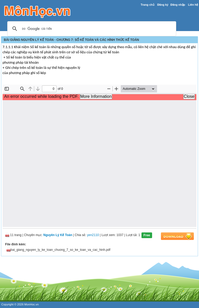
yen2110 (93, 235)
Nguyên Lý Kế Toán (57, 235)
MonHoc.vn (31, 304)
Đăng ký (162, 4)
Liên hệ (193, 4)
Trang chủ (147, 4)
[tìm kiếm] (91, 29)
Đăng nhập (177, 4)
